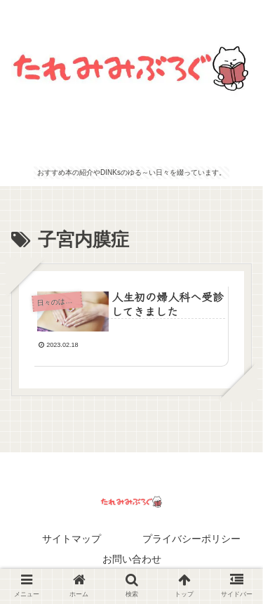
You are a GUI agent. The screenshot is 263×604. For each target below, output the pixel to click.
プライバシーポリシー (191, 538)
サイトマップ (71, 538)
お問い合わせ (131, 559)
